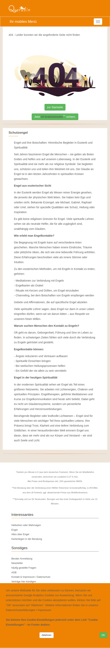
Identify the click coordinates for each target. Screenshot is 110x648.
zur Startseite (55, 107)
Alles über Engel (20, 534)
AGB (14, 572)
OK (103, 635)
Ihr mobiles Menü (23, 22)
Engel (14, 530)
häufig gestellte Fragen (23, 567)
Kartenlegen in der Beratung (26, 539)
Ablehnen (47, 635)
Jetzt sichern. (55, 117)
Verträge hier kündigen (23, 581)
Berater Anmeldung (21, 558)
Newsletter (17, 563)
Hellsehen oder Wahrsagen (26, 525)
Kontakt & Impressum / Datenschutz (30, 577)
